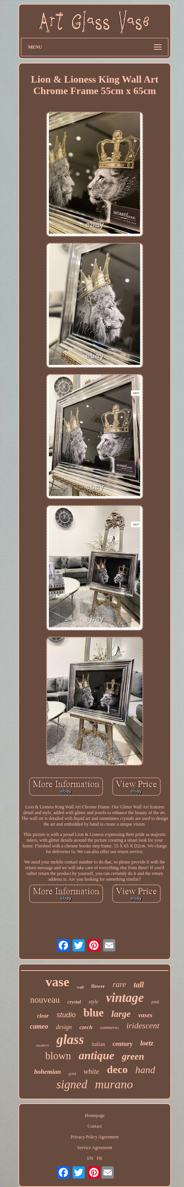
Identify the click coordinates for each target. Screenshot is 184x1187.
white (91, 1071)
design (64, 1027)
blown (58, 1056)
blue (93, 1013)
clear (43, 1016)
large (121, 1014)
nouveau (45, 1000)
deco (117, 1069)
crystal (74, 1002)
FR (99, 1158)
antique (96, 1055)
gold (72, 1073)
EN (90, 1158)
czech (85, 1027)
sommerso (109, 1027)
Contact (94, 1126)
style (93, 1002)
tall (139, 984)
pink (156, 1002)
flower (98, 986)
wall (80, 987)
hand (145, 1069)
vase (57, 982)
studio (66, 1015)
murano (114, 1084)
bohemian (47, 1071)
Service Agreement (94, 1147)
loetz (146, 1043)
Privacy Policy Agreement (95, 1137)
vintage (125, 998)
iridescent (143, 1025)
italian (98, 1044)
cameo (39, 1026)
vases (145, 1015)
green (133, 1056)
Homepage (95, 1115)
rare (119, 984)
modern (42, 1045)
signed (71, 1084)
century (122, 1044)
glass (70, 1039)
